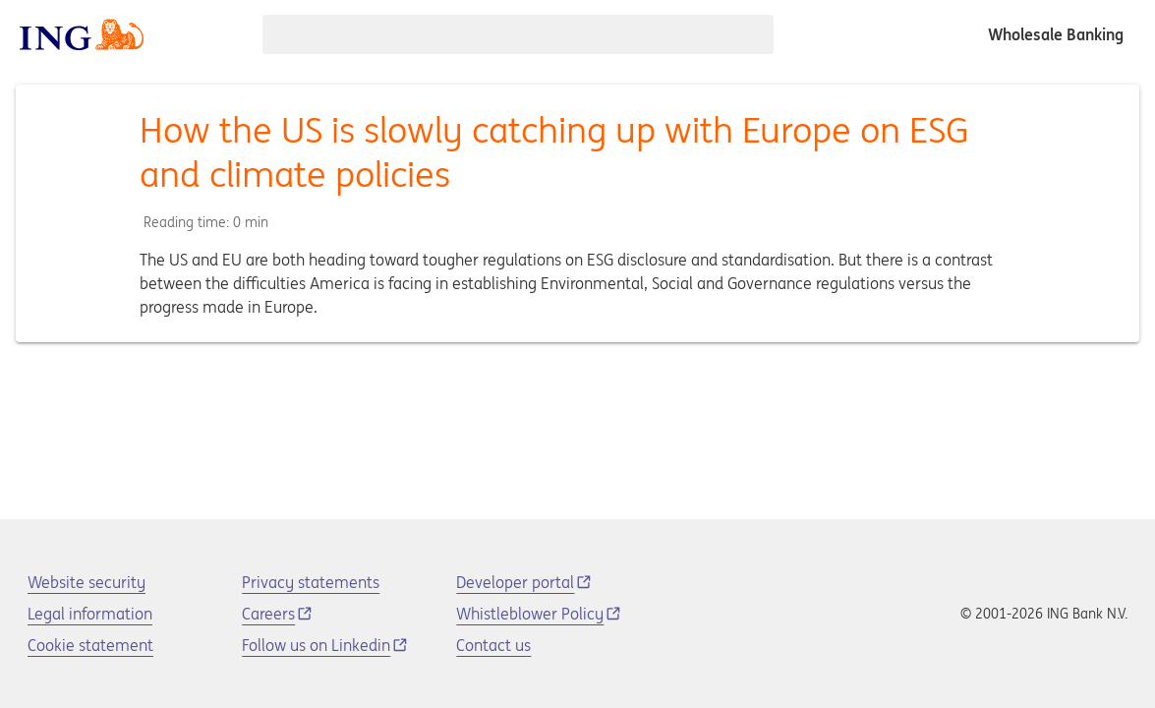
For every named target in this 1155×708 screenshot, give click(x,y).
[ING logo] (81, 34)
